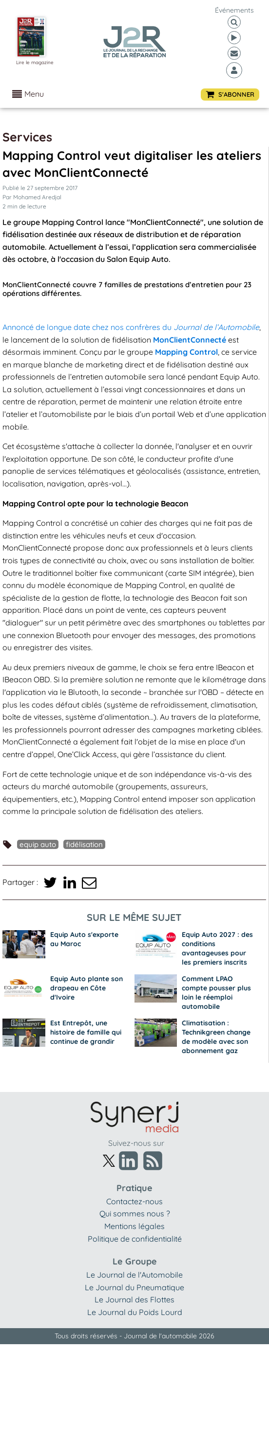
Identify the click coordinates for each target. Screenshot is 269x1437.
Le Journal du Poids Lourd (134, 1312)
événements (234, 10)
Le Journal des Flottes (134, 1299)
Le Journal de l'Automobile (134, 1275)
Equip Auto (37, 844)
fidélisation (84, 844)
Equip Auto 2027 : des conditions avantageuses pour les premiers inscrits (217, 948)
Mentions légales (134, 1226)
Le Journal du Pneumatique (134, 1287)
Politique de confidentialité (135, 1239)
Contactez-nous (134, 1201)
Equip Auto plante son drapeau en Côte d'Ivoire (86, 988)
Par (31, 197)
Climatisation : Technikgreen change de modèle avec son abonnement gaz (216, 1037)
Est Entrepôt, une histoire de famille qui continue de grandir (85, 1032)
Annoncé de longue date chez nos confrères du (130, 327)
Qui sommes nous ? (134, 1213)
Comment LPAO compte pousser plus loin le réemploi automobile (216, 992)
